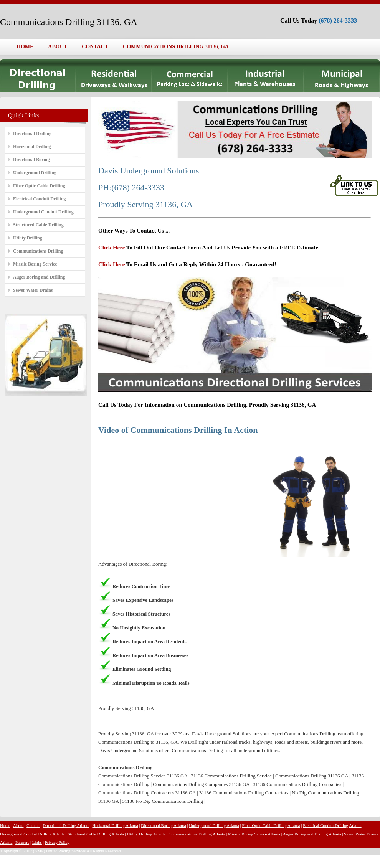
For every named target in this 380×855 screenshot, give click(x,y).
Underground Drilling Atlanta (214, 825)
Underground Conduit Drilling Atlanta (32, 834)
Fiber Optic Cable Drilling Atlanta (271, 825)
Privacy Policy (57, 842)
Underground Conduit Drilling (43, 212)
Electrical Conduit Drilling (39, 198)
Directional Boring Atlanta (163, 825)
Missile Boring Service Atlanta (254, 834)
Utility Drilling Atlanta (146, 834)
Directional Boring (31, 159)
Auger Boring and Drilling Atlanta (312, 834)
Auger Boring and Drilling (39, 277)
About (18, 825)
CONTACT (95, 47)
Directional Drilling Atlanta (66, 825)
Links (37, 842)
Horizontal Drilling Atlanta (115, 825)
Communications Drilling (38, 251)
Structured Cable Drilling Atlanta (96, 834)
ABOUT (57, 47)
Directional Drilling (32, 133)
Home (5, 825)
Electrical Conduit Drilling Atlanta (332, 825)
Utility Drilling (27, 238)
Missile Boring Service (35, 264)
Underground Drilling (34, 172)
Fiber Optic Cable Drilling (39, 185)
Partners (22, 842)
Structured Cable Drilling (38, 225)
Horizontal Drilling (32, 146)
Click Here (111, 247)
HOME (25, 47)
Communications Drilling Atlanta (197, 834)
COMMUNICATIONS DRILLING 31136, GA (176, 47)
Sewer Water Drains (33, 290)
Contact (33, 825)
